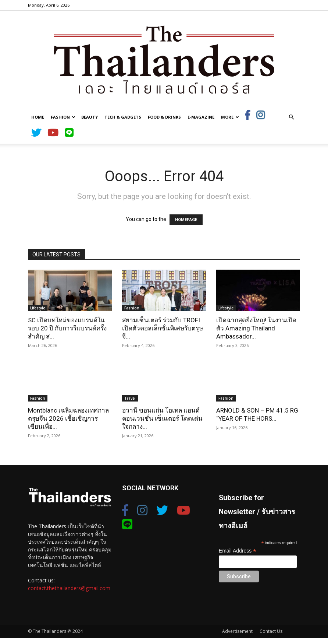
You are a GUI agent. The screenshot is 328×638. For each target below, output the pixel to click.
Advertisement (237, 631)
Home (37, 117)
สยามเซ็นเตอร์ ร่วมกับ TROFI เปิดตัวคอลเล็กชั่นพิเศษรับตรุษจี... (162, 328)
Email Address (237, 550)
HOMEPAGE (186, 219)
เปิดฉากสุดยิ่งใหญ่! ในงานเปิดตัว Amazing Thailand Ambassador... (256, 328)
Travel (130, 398)
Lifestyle (37, 308)
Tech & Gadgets (122, 117)
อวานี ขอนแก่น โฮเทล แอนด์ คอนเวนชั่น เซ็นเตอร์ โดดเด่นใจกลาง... (162, 418)
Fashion (63, 117)
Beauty (89, 117)
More (230, 117)
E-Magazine (201, 117)
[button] (291, 117)
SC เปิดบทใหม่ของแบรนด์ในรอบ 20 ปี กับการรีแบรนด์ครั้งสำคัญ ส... (67, 328)
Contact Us (271, 631)
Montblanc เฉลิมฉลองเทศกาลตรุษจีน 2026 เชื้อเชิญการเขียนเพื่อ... (68, 418)
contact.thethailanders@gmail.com (69, 588)
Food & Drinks (164, 117)
